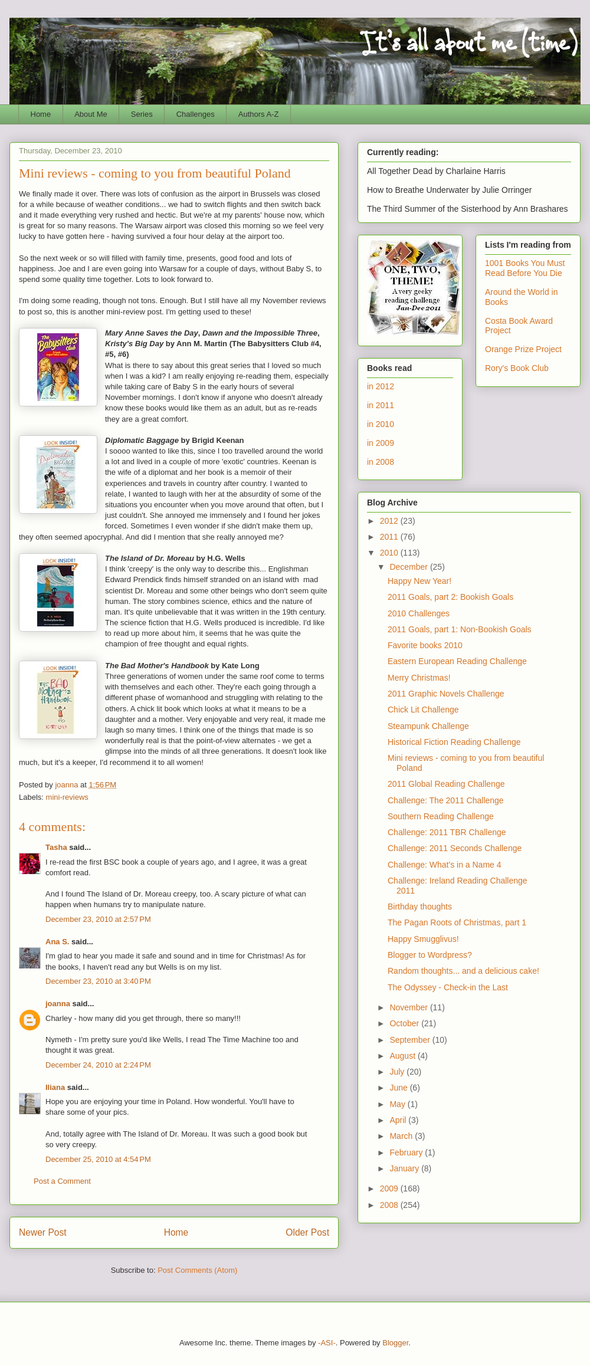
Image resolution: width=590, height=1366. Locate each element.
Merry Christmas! (419, 677)
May (398, 1104)
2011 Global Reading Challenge (446, 784)
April (398, 1120)
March (402, 1136)
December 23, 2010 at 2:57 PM (98, 919)
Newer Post (43, 1232)
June (399, 1087)
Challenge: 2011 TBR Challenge (447, 832)
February (407, 1152)
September (410, 1040)
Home (41, 114)
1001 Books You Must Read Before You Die (525, 268)
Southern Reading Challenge (441, 816)
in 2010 (380, 424)
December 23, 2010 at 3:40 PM (98, 981)
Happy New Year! (419, 581)
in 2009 (380, 443)
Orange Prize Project (523, 349)
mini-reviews (67, 797)
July (398, 1071)
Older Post (307, 1232)
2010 (390, 552)
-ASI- (327, 1342)
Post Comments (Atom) (197, 1270)
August (403, 1055)
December (409, 567)
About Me (90, 114)
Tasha (56, 847)
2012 (390, 521)
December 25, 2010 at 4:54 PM (98, 1159)
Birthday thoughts (420, 906)
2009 (390, 1188)
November (409, 1007)
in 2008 (380, 462)
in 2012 (380, 386)
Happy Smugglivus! (423, 939)
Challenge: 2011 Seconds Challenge (455, 848)
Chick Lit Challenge (423, 709)
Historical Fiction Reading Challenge (454, 742)
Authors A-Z (258, 114)
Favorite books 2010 (425, 645)
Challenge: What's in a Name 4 (445, 864)
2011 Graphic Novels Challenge (446, 693)
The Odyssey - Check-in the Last (448, 987)
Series (142, 114)
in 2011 (380, 405)
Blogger (395, 1342)
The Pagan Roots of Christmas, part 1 (457, 922)
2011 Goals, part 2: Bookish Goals (450, 597)
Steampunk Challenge (428, 726)
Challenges (195, 114)
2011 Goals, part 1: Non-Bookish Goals (460, 629)
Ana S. (57, 941)
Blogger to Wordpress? (430, 955)
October (405, 1023)
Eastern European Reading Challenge (457, 661)
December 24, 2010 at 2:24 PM (98, 1064)
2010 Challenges (419, 613)
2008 (390, 1205)
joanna (57, 1003)
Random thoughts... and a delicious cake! (463, 971)
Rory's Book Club (517, 368)
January (405, 1168)
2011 (390, 536)
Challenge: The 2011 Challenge (446, 800)
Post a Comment (62, 1181)
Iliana (55, 1087)
